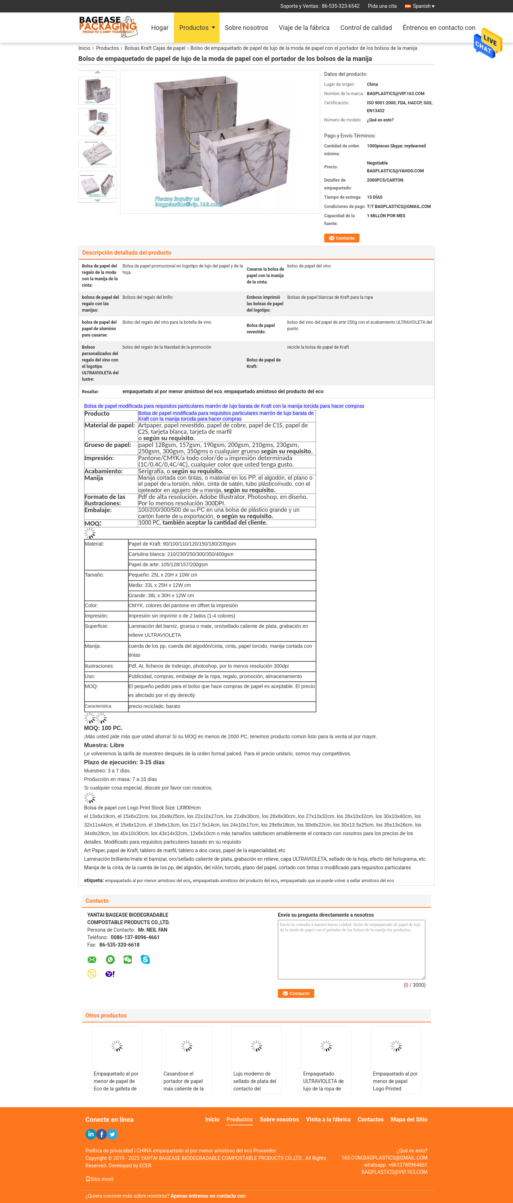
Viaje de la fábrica (304, 27)
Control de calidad (366, 27)
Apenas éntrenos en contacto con (208, 1196)
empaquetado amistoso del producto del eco (235, 880)
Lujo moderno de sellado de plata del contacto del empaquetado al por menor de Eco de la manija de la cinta (255, 1092)
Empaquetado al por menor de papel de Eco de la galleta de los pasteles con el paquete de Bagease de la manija (116, 1092)
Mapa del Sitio (409, 1119)
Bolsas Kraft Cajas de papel (155, 48)
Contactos (371, 1119)
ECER (145, 1165)
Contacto (345, 238)
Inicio (84, 48)
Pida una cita (382, 6)
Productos (193, 27)
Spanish (424, 6)
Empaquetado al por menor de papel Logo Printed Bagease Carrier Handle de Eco (395, 1088)
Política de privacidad (109, 1150)
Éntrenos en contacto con (439, 27)
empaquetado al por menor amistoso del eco (147, 880)
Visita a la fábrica (328, 1119)
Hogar (160, 27)
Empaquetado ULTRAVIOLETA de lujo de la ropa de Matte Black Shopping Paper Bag (325, 1088)
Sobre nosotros (246, 27)
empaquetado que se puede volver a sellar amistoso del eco (337, 880)
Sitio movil (100, 1179)
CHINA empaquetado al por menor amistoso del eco (194, 1150)
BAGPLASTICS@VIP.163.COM (395, 1172)
